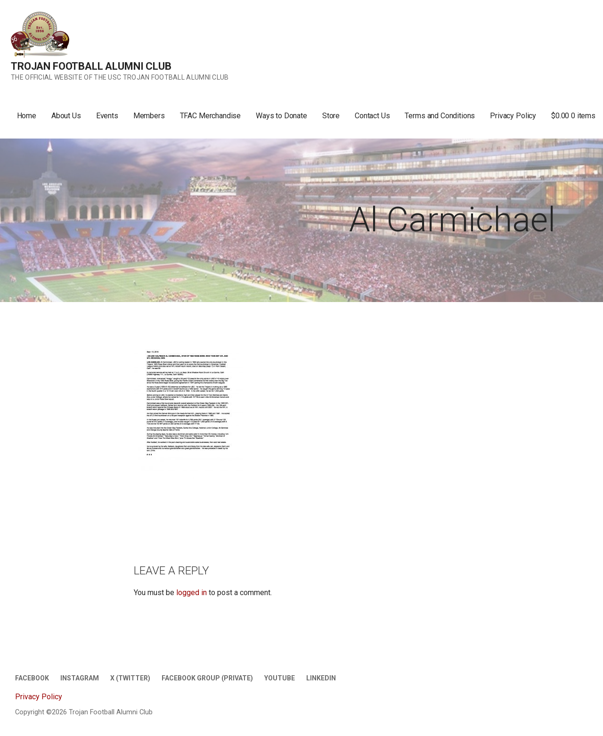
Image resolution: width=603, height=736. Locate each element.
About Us (66, 115)
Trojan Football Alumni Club (91, 66)
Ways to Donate (281, 115)
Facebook (32, 678)
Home (26, 115)
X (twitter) (130, 678)
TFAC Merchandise (210, 115)
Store (331, 115)
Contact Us (372, 115)
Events (107, 115)
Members (149, 115)
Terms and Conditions (440, 115)
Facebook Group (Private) (207, 678)
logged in (191, 592)
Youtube (279, 678)
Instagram (79, 678)
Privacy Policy (513, 115)
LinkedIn (321, 678)
